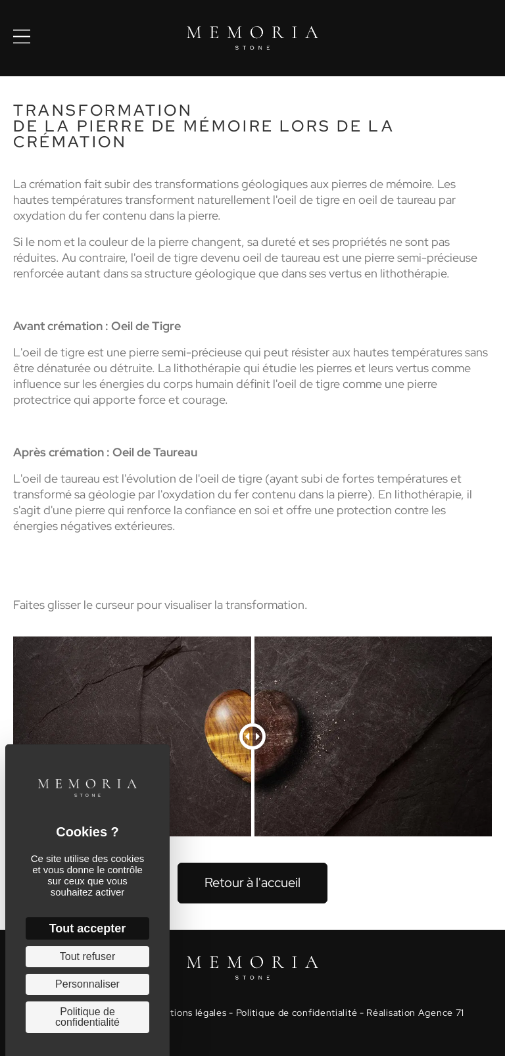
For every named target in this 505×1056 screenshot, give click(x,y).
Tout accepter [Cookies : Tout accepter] (87, 928)
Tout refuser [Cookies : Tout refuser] (87, 956)
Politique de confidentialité (297, 1013)
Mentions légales (188, 1013)
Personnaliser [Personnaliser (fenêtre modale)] (87, 984)
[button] (252, 883)
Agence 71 (441, 1013)
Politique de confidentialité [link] (87, 1017)
